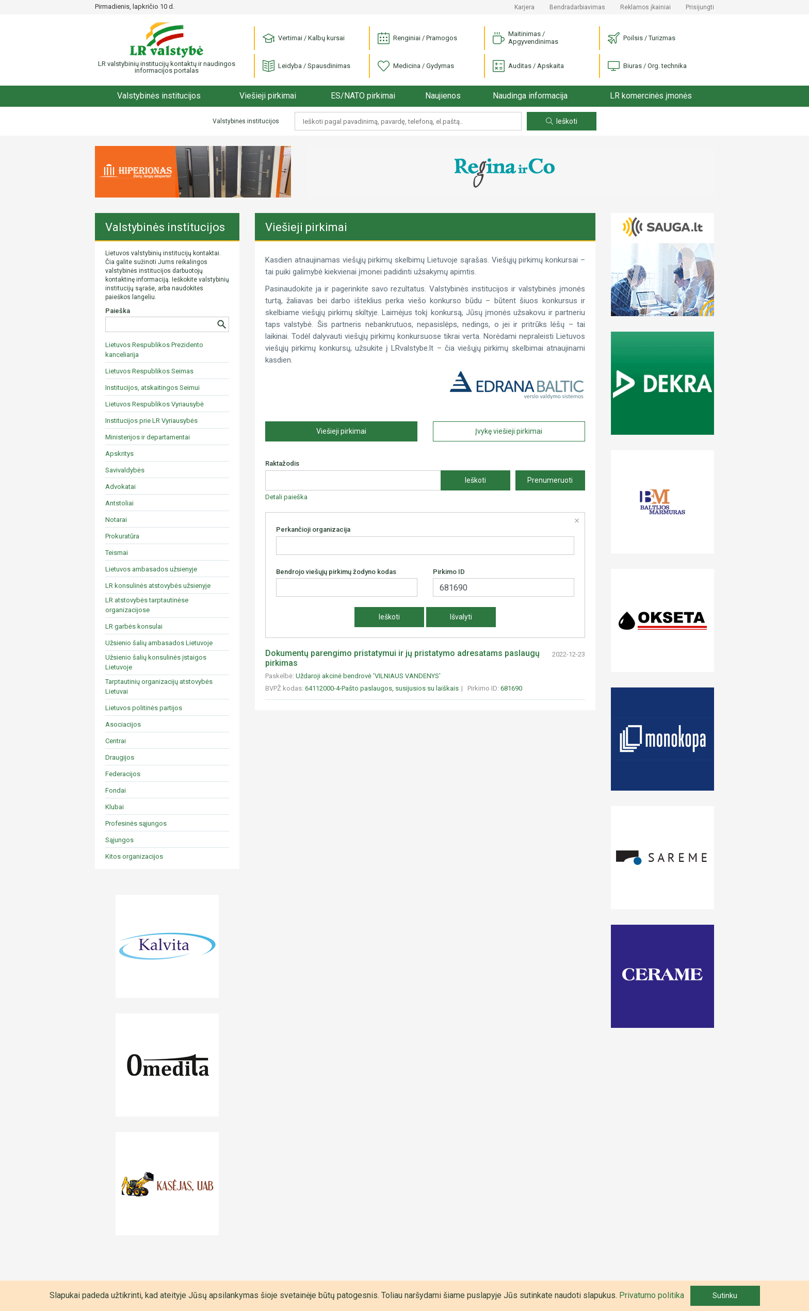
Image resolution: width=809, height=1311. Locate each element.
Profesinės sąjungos (136, 823)
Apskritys (119, 453)
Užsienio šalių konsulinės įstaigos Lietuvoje (155, 662)
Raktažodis (282, 463)
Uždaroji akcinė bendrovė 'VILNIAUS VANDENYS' (368, 676)
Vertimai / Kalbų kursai (304, 38)
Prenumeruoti (550, 480)
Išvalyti (461, 617)
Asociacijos (123, 724)
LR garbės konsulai (134, 626)
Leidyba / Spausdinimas (306, 66)
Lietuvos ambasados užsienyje (151, 569)
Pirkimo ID (449, 572)
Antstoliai (119, 503)
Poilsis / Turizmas (641, 38)
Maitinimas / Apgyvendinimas (525, 37)
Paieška (117, 311)
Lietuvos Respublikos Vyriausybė (154, 404)
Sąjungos (119, 840)
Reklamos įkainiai (645, 7)
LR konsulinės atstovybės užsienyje (158, 585)
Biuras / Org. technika (647, 66)
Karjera (524, 7)
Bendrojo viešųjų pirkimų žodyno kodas (336, 572)
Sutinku (725, 1295)
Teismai (116, 552)
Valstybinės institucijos (159, 96)
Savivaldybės (124, 470)
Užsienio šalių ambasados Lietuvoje (159, 643)
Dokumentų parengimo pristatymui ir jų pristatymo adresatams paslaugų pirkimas (402, 658)
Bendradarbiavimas (577, 7)
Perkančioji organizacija (313, 529)
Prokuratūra (122, 536)
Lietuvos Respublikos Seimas (149, 371)
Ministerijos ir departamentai (147, 437)
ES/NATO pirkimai (363, 96)
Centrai (115, 741)
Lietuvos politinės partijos (143, 708)
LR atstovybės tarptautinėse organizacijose (146, 605)
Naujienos (443, 96)
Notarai (116, 519)
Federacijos (122, 774)
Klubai (114, 807)
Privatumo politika (651, 1295)
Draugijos (119, 757)
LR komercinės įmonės (651, 96)
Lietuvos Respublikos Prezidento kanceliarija (154, 349)
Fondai (115, 790)
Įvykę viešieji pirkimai (508, 431)
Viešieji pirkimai (267, 96)
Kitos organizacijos (134, 856)
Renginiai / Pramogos (417, 38)
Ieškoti (561, 121)
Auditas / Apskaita (528, 66)
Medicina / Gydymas (416, 66)
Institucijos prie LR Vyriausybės (151, 420)
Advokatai (120, 486)
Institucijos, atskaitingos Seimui (152, 387)
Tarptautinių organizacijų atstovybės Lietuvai (159, 686)
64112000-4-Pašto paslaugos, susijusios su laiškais (382, 688)
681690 (511, 688)
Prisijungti (700, 7)
